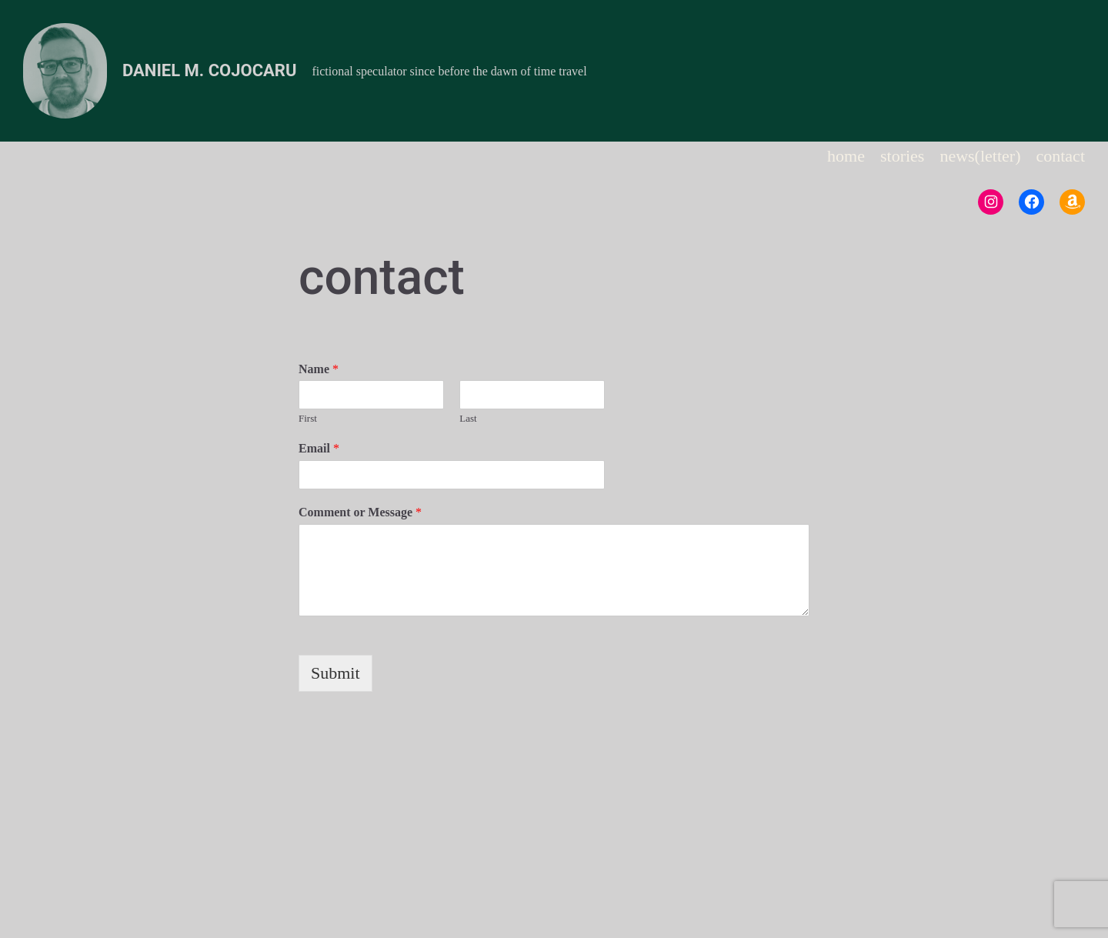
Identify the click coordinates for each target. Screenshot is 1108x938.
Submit (335, 673)
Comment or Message (360, 512)
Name (319, 369)
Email (319, 448)
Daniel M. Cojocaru (209, 70)
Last (467, 418)
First (308, 418)
